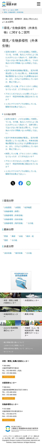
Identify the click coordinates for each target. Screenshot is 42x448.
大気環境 (7, 207)
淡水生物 (7, 253)
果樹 (13, 236)
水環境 (18, 207)
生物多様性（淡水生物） (14, 219)
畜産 (6, 240)
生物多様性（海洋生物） (14, 223)
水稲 (21, 236)
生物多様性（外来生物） (14, 215)
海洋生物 (18, 253)
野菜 (6, 236)
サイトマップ (8, 352)
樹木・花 (30, 236)
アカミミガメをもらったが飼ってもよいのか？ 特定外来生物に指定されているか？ (22, 96)
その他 (30, 223)
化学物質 (28, 207)
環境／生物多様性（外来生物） (14, 12)
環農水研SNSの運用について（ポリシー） (19, 348)
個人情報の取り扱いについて (14, 342)
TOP (4, 10)
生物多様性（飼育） (12, 211)
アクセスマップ (8, 377)
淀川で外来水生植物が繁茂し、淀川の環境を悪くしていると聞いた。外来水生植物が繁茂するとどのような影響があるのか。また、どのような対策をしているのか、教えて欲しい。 (22, 76)
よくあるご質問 (13, 10)
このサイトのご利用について (14, 345)
